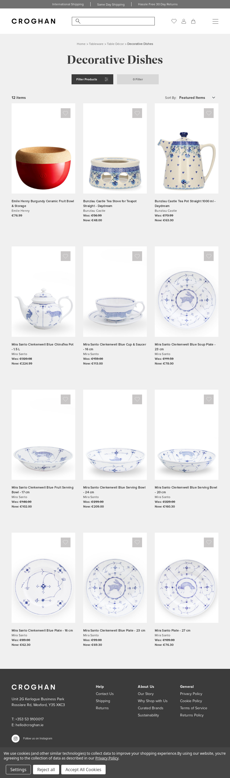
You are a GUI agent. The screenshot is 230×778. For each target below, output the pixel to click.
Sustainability (148, 715)
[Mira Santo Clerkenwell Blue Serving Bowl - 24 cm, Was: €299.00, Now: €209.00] (115, 435)
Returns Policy (192, 715)
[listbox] (199, 98)
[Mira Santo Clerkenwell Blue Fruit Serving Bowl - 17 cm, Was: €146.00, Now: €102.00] (43, 435)
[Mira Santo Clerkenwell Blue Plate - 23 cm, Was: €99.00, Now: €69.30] (115, 578)
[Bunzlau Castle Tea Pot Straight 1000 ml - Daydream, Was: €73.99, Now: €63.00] (186, 148)
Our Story (146, 694)
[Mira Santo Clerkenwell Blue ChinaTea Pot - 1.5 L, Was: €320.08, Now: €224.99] (43, 291)
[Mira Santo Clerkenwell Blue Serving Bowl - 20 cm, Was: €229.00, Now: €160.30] (186, 435)
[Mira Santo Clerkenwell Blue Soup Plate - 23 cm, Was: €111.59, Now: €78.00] (186, 291)
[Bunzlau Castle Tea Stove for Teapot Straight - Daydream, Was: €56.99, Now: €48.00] (115, 148)
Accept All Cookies (83, 769)
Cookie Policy (191, 701)
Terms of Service (193, 708)
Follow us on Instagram (37, 738)
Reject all (46, 769)
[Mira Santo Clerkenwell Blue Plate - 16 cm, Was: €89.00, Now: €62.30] (43, 578)
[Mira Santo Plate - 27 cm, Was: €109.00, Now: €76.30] (186, 578)
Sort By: (170, 97)
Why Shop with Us (153, 701)
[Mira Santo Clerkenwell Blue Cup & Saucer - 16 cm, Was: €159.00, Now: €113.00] (115, 291)
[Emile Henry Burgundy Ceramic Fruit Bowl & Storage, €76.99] (43, 148)
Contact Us (105, 694)
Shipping (103, 701)
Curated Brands (150, 708)
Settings (18, 769)
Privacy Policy (191, 694)
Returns (102, 708)
